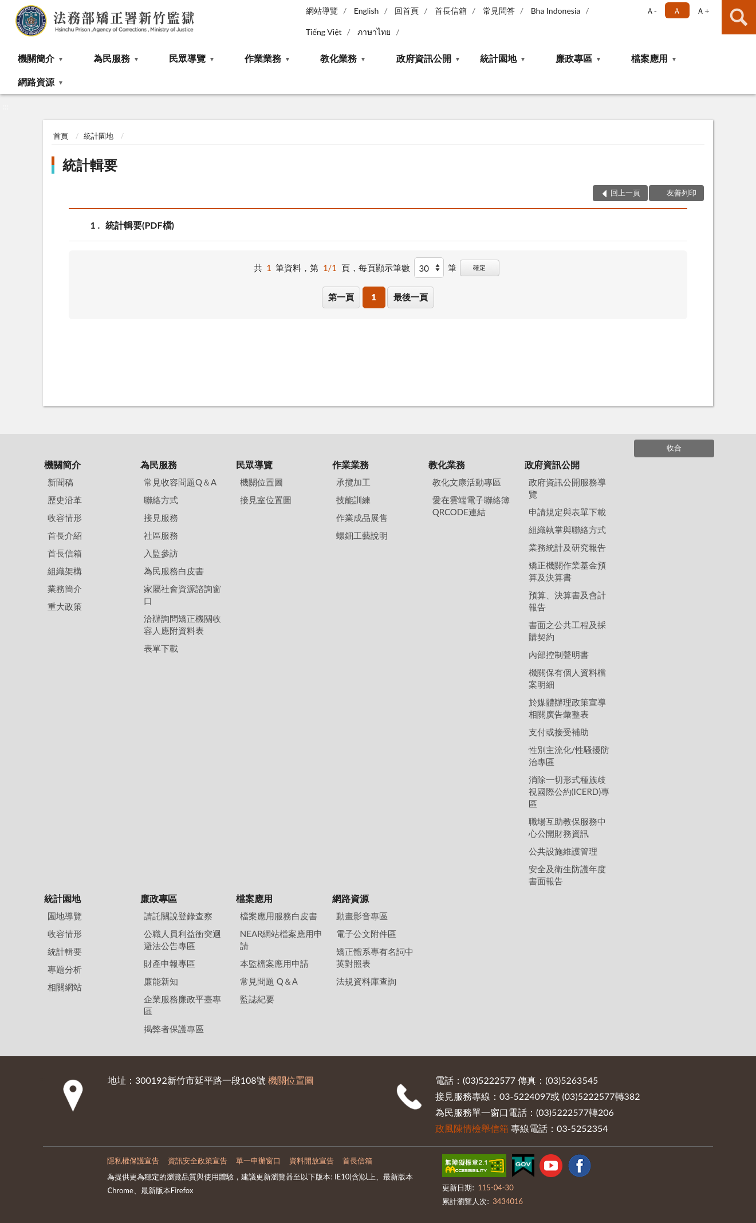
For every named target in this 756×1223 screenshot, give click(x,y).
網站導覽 (322, 10)
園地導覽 (65, 916)
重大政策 (65, 606)
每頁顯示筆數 (384, 267)
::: (9, 8)
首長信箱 (451, 10)
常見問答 (499, 10)
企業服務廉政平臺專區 (182, 1005)
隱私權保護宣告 (133, 1160)
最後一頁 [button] (410, 297)
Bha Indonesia (556, 10)
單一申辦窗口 (258, 1160)
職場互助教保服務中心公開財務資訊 (567, 827)
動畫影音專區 (362, 916)
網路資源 (36, 81)
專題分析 (65, 969)
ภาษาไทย (374, 32)
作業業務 (263, 58)
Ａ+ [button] (702, 10)
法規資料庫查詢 (366, 981)
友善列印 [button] (681, 192)
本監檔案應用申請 (274, 963)
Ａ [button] (677, 10)
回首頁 (407, 10)
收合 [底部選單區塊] (674, 447)
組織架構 (65, 571)
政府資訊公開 (423, 58)
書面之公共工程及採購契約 (567, 631)
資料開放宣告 (311, 1160)
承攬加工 (353, 482)
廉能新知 (161, 981)
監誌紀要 (257, 999)
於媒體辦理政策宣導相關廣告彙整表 (567, 708)
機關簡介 (36, 58)
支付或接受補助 (559, 732)
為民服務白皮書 (174, 571)
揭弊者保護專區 (174, 1029)
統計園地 (498, 58)
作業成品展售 (362, 517)
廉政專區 (574, 58)
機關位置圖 (261, 482)
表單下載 (161, 648)
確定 (479, 267)
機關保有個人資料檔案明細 (567, 678)
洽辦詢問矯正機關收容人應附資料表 (182, 624)
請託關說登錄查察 (178, 916)
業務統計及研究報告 (567, 547)
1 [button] (373, 297)
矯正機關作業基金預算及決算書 (567, 571)
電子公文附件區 (366, 933)
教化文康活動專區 (466, 482)
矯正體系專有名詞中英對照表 (375, 957)
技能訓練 (353, 500)
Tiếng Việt (324, 32)
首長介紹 (65, 535)
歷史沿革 (65, 500)
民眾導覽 (187, 58)
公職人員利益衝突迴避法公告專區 (182, 939)
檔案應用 (649, 58)
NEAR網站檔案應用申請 (281, 939)
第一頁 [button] (341, 297)
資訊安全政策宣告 (197, 1160)
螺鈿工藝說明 (362, 535)
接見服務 (161, 517)
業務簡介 (65, 588)
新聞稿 (60, 482)
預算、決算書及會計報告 (567, 601)
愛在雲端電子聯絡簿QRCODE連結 (471, 506)
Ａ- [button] (651, 10)
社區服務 (161, 535)
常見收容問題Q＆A (180, 482)
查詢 (739, 17)
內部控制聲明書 (559, 654)
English (366, 10)
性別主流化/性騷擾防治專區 (569, 755)
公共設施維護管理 (563, 851)
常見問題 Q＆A (269, 981)
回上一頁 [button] (625, 192)
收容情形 (65, 517)
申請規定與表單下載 (567, 512)
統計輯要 (89, 164)
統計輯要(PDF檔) (139, 225)
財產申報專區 (169, 963)
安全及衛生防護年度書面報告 (567, 875)
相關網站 (65, 987)
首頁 (60, 135)
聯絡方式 (161, 500)
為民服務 (111, 58)
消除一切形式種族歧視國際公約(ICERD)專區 (569, 791)
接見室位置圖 (266, 500)
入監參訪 (161, 553)
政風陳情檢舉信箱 (472, 1128)
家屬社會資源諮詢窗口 (182, 594)
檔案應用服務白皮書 (278, 916)
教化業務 (338, 58)
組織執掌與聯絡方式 (567, 529)
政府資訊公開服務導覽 (567, 488)
